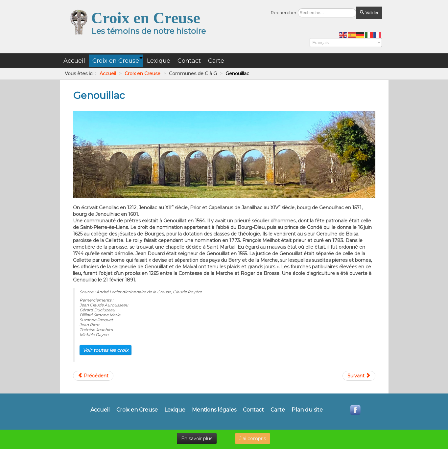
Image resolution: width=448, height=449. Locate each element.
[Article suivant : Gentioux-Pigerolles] (358, 376)
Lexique (174, 410)
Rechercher (283, 12)
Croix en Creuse (137, 410)
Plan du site (307, 410)
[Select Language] (346, 42)
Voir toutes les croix (105, 350)
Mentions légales (214, 410)
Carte (278, 410)
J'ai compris (252, 438)
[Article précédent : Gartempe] (93, 376)
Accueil (100, 410)
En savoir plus (196, 438)
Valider (369, 12)
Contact (253, 410)
